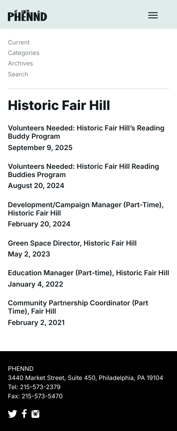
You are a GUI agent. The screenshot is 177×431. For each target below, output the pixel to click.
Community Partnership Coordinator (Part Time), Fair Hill (78, 306)
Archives (20, 63)
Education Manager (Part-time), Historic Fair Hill (88, 272)
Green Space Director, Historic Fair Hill (72, 243)
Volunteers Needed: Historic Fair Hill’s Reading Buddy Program (86, 131)
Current (19, 42)
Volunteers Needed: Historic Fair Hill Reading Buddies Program (83, 170)
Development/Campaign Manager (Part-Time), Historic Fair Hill (86, 208)
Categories (23, 53)
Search (18, 74)
